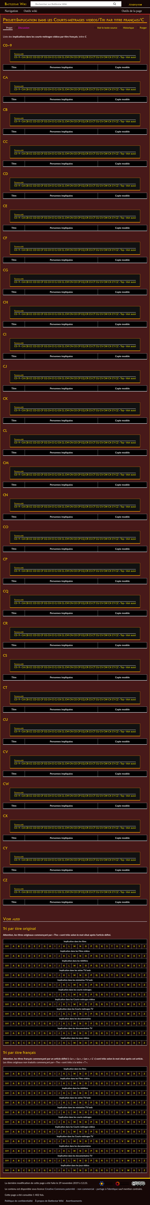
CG (45, 57)
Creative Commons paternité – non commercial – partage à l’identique (81, 1188)
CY (113, 57)
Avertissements (74, 1200)
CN (71, 57)
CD (34, 57)
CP (79, 57)
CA (23, 57)
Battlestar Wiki (15, 4)
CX (109, 57)
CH (49, 57)
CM (67, 57)
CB (27, 57)
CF (42, 57)
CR (86, 57)
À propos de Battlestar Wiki (49, 1200)
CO (75, 57)
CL (63, 57)
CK (59, 57)
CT (93, 57)
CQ (83, 57)
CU (97, 57)
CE (38, 57)
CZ (116, 57)
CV (101, 57)
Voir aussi (131, 57)
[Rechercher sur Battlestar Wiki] (76, 3)
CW (106, 57)
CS (90, 57)
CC (30, 57)
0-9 (7, 946)
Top (122, 57)
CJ (56, 57)
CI (53, 57)
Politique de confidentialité (19, 1200)
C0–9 (17, 57)
